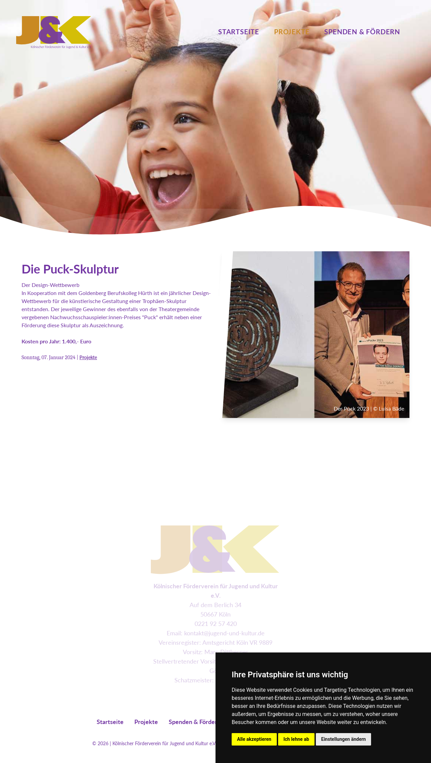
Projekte (291, 32)
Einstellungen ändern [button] (343, 739)
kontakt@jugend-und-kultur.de (224, 633)
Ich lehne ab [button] (296, 739)
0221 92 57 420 (216, 623)
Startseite (238, 32)
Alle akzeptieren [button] (254, 739)
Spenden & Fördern (362, 32)
